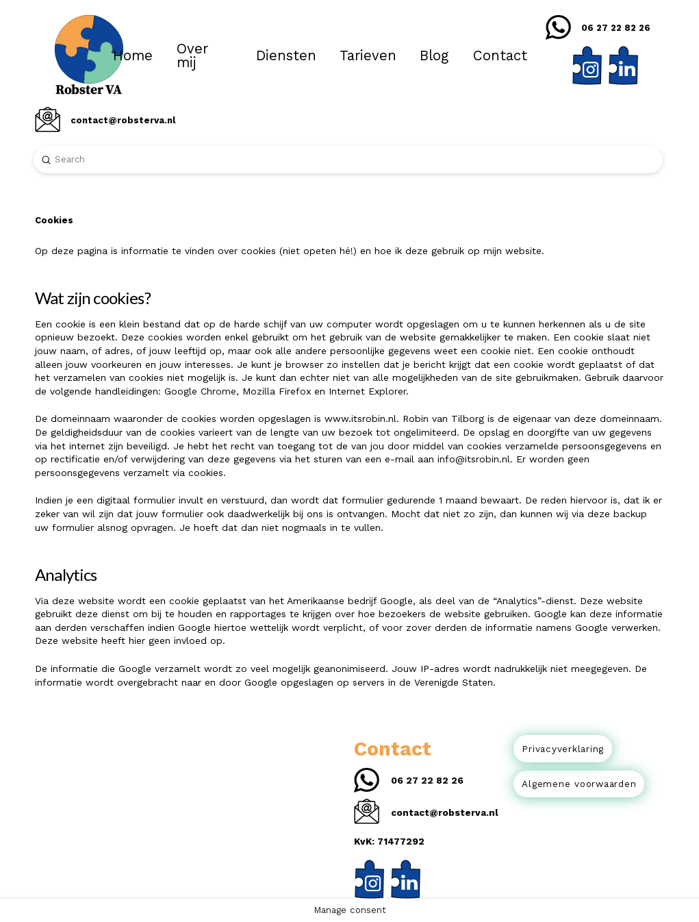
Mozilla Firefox (276, 391)
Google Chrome (200, 391)
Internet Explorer (367, 391)
